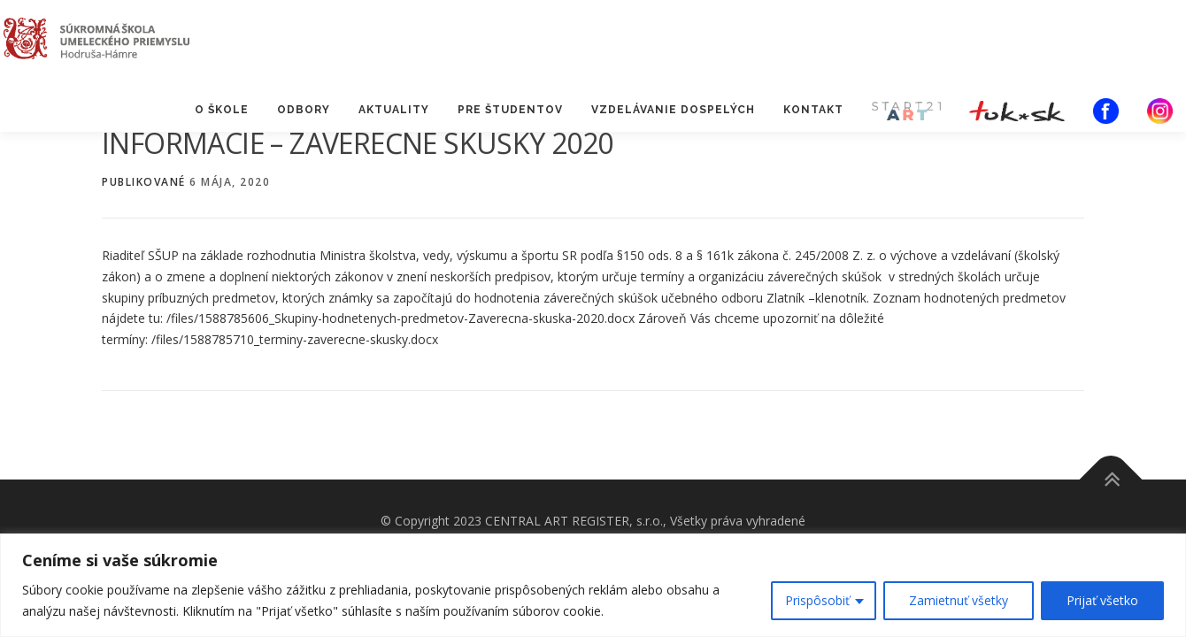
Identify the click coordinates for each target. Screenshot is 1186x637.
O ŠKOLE (222, 110)
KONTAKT (813, 110)
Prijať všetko (1102, 600)
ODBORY (303, 110)
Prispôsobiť (817, 600)
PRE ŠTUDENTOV (510, 110)
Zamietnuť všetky (958, 600)
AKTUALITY (393, 110)
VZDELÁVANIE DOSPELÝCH (673, 110)
